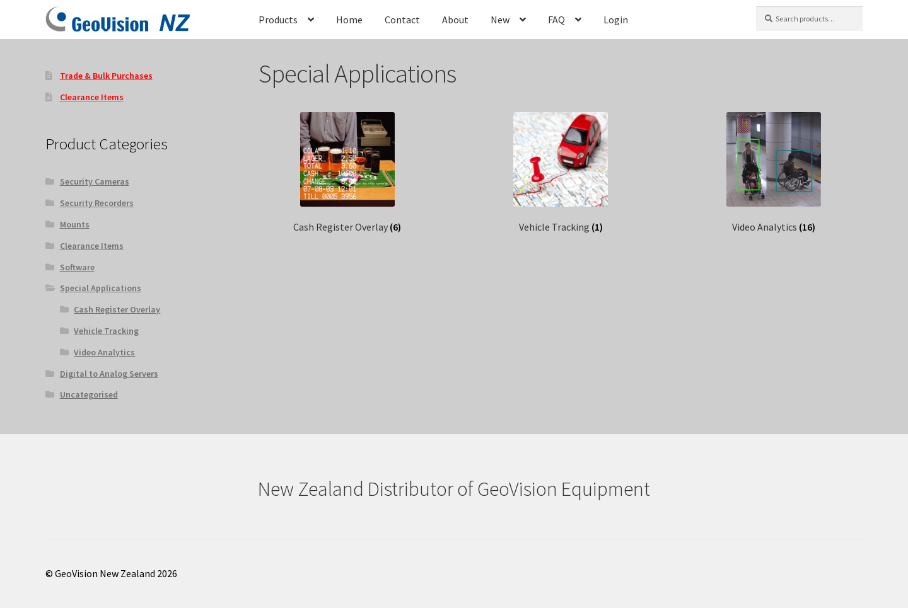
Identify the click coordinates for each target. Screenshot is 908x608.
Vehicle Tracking (106, 330)
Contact (402, 19)
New (500, 19)
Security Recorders (97, 203)
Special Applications (100, 288)
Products (278, 19)
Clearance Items (92, 245)
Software (77, 267)
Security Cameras (94, 181)
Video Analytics (104, 352)
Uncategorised (89, 394)
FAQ (556, 19)
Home (349, 19)
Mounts (75, 224)
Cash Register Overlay (117, 309)
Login (615, 19)
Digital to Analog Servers (109, 373)
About (455, 19)
